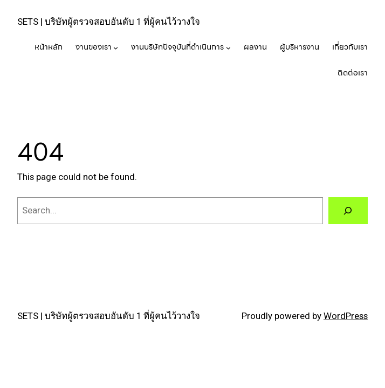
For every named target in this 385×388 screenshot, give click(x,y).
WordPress (346, 315)
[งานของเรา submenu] (115, 47)
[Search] (348, 211)
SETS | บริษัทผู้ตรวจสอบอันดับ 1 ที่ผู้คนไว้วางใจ (108, 21)
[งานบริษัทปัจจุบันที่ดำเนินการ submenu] (228, 47)
